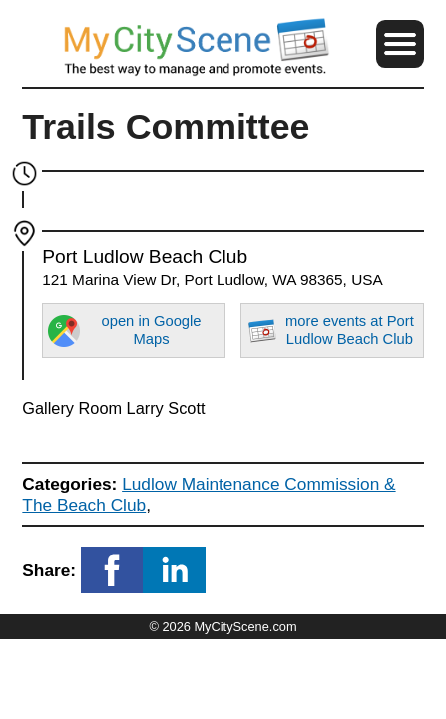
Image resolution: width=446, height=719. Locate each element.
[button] (400, 44)
